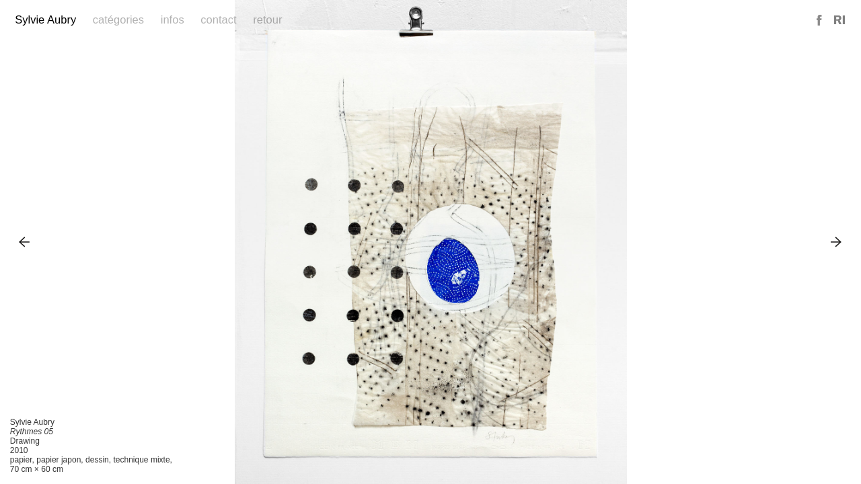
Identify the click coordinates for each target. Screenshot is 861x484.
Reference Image (839, 20)
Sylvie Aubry (45, 19)
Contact (218, 19)
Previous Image (24, 241)
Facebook (820, 20)
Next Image (836, 241)
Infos (172, 19)
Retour (267, 19)
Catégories (118, 19)
